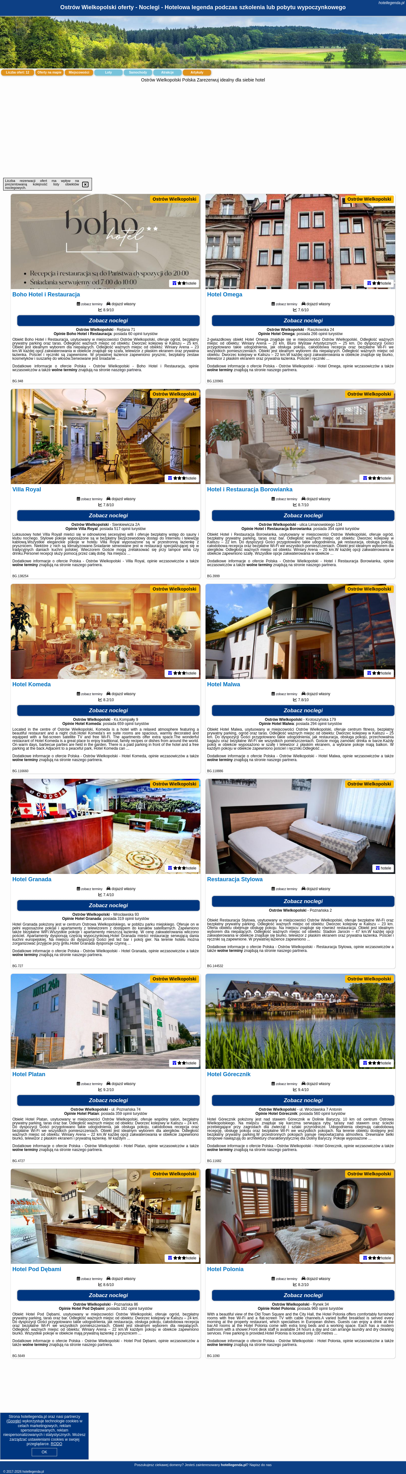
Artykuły (197, 72)
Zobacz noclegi (108, 321)
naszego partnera (126, 370)
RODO (56, 1444)
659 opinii (125, 723)
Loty (108, 72)
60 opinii (135, 334)
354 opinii (336, 529)
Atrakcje (167, 72)
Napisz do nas (260, 1465)
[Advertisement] (203, 130)
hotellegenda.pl (391, 3)
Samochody (138, 72)
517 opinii (122, 529)
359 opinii (123, 1113)
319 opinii (126, 918)
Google (14, 1421)
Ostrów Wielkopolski (174, 199)
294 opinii (318, 723)
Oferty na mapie (49, 72)
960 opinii (319, 1308)
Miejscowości (79, 72)
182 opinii (129, 1308)
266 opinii (319, 334)
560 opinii (322, 1113)
